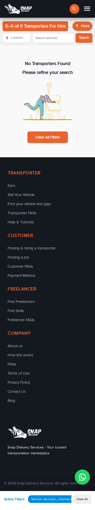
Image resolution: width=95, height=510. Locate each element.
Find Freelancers (21, 301)
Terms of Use (18, 373)
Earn (11, 185)
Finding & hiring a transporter (32, 248)
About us (15, 346)
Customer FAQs (20, 266)
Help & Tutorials (21, 222)
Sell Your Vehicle (21, 194)
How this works (20, 355)
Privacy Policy (19, 382)
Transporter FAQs (22, 213)
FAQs (12, 364)
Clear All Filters (47, 137)
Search (84, 38)
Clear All (82, 499)
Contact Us (17, 391)
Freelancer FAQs (21, 320)
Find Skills (16, 310)
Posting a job (18, 257)
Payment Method (21, 275)
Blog (11, 400)
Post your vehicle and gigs (29, 204)
